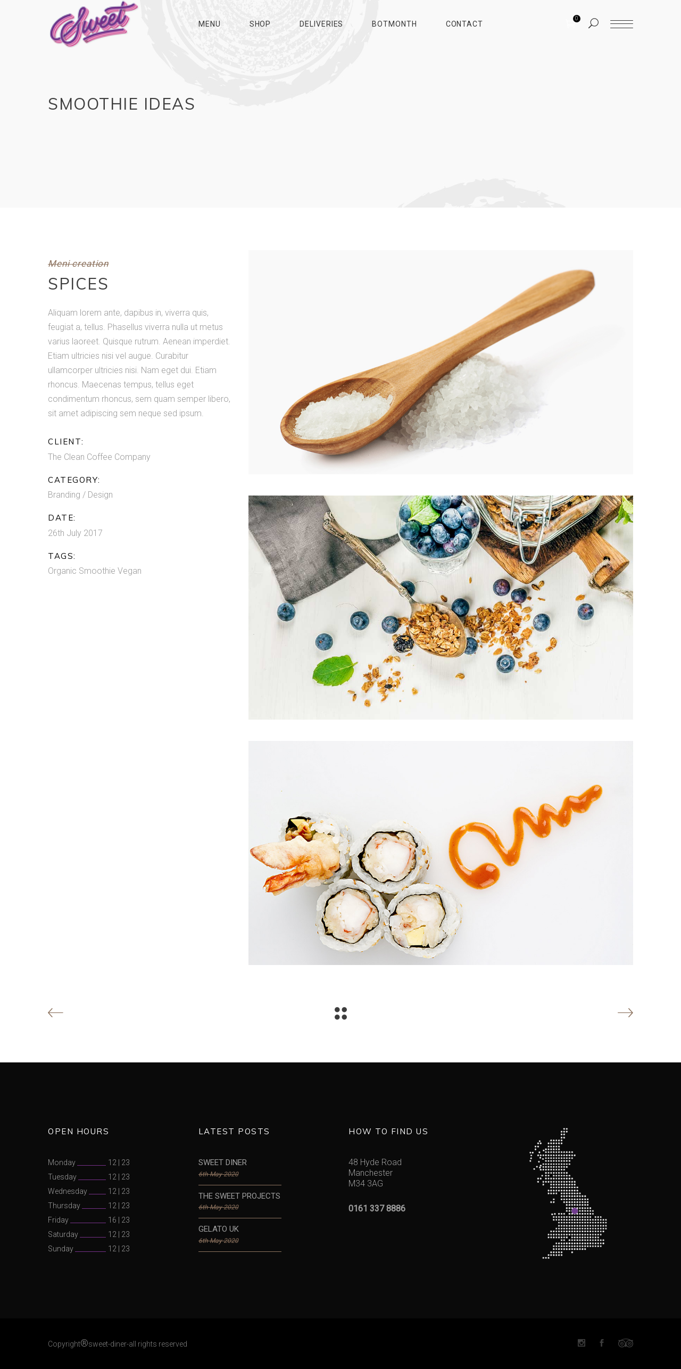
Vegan (130, 571)
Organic (62, 571)
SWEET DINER (222, 1162)
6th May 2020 (218, 1174)
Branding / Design (80, 495)
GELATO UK (218, 1229)
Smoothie (97, 571)
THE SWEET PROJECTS (239, 1196)
